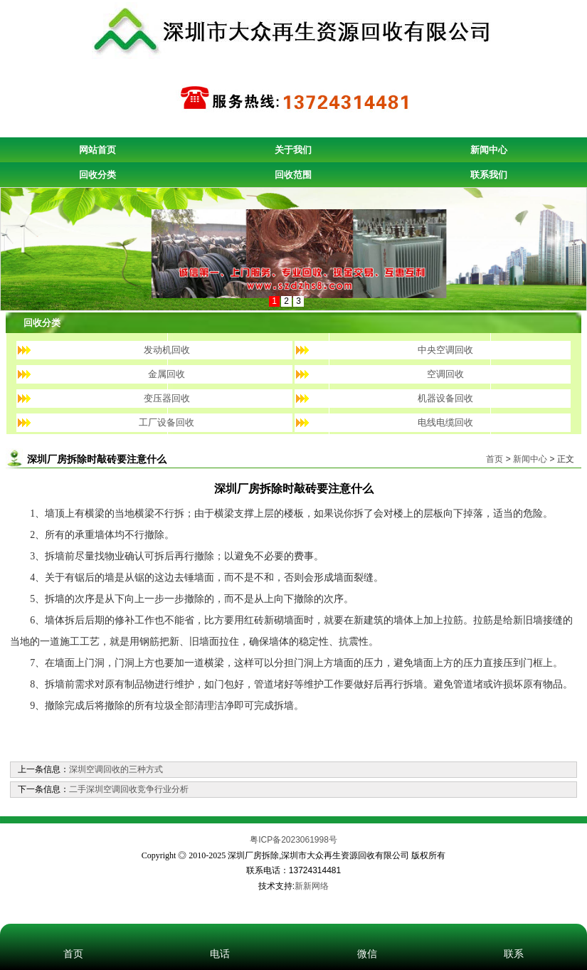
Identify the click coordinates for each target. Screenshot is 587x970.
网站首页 (97, 149)
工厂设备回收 (166, 422)
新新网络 (312, 886)
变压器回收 (167, 398)
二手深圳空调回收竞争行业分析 (129, 789)
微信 (367, 934)
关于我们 (293, 149)
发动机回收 (167, 349)
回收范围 (293, 174)
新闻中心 (488, 149)
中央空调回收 (445, 349)
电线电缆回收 (445, 422)
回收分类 (97, 174)
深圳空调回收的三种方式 (116, 769)
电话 (220, 934)
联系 (513, 934)
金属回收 (166, 374)
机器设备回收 (445, 398)
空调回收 (445, 374)
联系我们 (488, 174)
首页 (494, 459)
